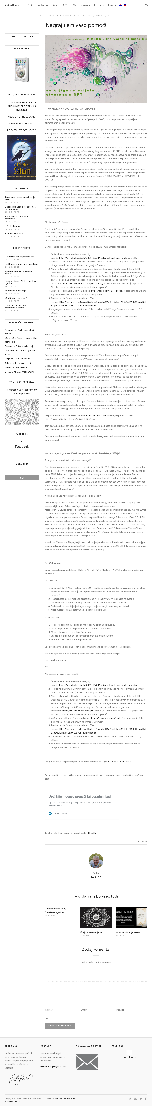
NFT (65, 5)
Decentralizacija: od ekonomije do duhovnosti (20, 208)
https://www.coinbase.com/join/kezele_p (83, 283)
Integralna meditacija (15, 290)
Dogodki (112, 5)
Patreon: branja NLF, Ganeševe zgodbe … (21, 282)
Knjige (55, 5)
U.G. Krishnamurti (13, 226)
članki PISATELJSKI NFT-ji (117, 761)
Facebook (22, 447)
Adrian (8, 363)
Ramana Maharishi (14, 233)
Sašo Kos (58, 1099)
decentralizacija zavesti (76, 16)
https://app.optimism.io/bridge (106, 291)
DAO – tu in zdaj (24, 346)
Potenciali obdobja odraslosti (19, 256)
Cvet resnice (21, 367)
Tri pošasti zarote (23, 363)
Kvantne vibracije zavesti (128, 932)
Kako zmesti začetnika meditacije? (16, 217)
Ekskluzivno (42, 5)
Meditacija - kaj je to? (16, 298)
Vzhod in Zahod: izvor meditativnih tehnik (16, 306)
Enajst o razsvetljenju (91, 932)
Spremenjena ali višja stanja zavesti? (18, 272)
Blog (29, 5)
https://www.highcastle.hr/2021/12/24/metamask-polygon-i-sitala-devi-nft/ (98, 258)
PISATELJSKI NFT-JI (97, 415)
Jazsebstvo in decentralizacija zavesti (20, 198)
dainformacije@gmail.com (53, 1066)
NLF (110, 16)
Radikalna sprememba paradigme (22, 264)
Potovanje (99, 5)
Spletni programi (81, 5)
